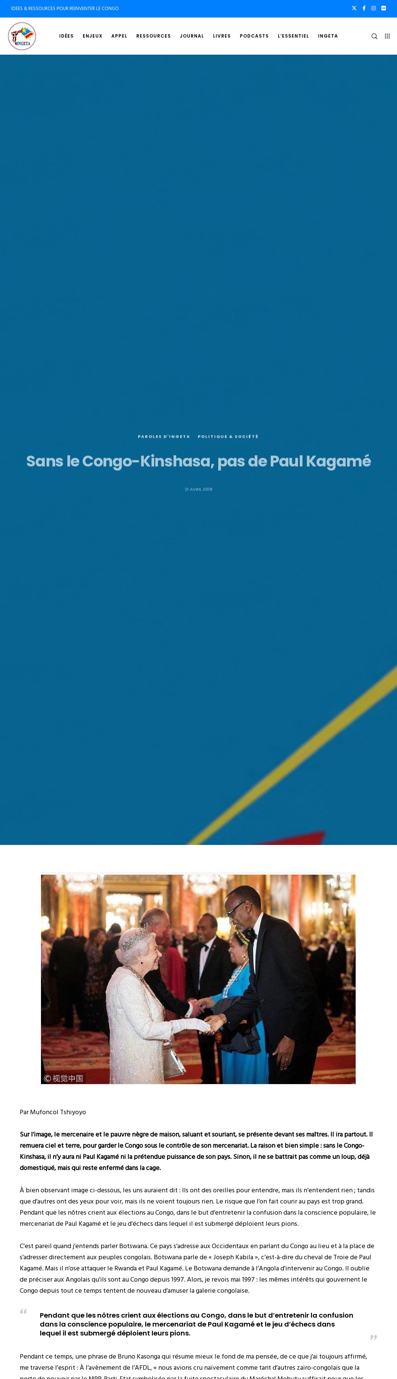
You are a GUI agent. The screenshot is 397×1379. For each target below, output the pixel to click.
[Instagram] (373, 8)
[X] (354, 8)
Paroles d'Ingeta (164, 455)
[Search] (371, 36)
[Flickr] (383, 8)
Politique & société (228, 455)
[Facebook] (364, 8)
